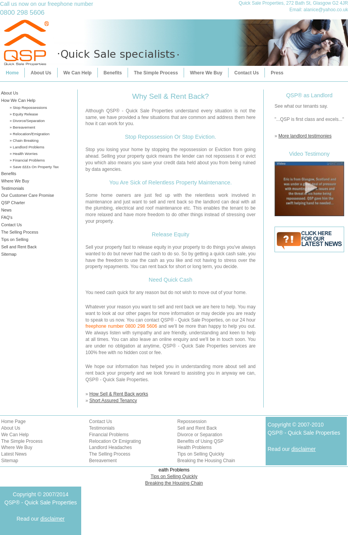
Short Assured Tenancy (113, 400)
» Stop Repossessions (28, 107)
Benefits (113, 73)
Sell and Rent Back (18, 246)
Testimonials (12, 188)
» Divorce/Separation (27, 121)
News (6, 210)
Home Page (13, 421)
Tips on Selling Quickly (200, 454)
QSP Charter (12, 202)
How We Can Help (18, 100)
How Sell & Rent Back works (118, 394)
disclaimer (303, 449)
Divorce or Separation (199, 434)
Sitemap (8, 254)
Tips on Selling (14, 239)
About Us (41, 73)
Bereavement (102, 460)
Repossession (191, 421)
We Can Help (77, 73)
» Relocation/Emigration (29, 134)
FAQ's (6, 217)
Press (277, 73)
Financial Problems (108, 434)
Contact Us (246, 73)
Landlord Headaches (110, 447)
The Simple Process (156, 73)
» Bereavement (22, 127)
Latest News (14, 454)
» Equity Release (24, 114)
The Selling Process (19, 232)
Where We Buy (206, 73)
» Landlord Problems (27, 147)
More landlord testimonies (304, 136)
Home (12, 73)
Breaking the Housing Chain (206, 460)
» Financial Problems (27, 160)
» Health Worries (24, 153)
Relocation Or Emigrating (115, 441)
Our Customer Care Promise (27, 195)
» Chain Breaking (24, 140)
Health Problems (194, 447)
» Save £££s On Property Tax (34, 167)
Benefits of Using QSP (200, 441)
